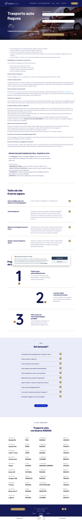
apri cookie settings (17, 509)
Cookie (48, 513)
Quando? (44, 25)
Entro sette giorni (57, 27)
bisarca (21, 77)
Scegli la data (47, 30)
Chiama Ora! (19, 518)
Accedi (74, 3)
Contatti (63, 3)
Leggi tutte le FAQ (41, 405)
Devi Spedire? (62, 518)
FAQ (53, 3)
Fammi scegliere (44, 263)
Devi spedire (33, 3)
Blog (57, 3)
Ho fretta (48, 27)
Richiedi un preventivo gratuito (53, 34)
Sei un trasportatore (44, 3)
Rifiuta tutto (59, 261)
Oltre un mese (67, 27)
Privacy (34, 513)
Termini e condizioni (41, 514)
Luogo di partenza (46, 11)
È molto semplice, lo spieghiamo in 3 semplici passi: (44, 201)
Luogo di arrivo (46, 18)
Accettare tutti (60, 258)
